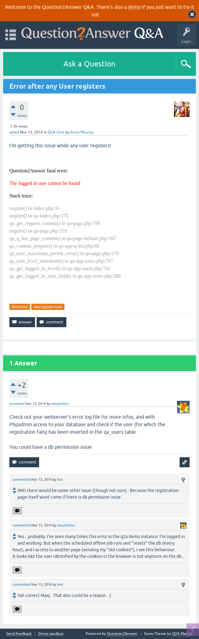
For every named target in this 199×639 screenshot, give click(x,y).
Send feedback (19, 634)
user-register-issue (48, 307)
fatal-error (20, 307)
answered (16, 404)
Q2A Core (56, 132)
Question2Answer (122, 633)
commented (21, 479)
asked (14, 132)
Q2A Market (182, 633)
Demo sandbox (51, 634)
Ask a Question (89, 64)
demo (134, 7)
